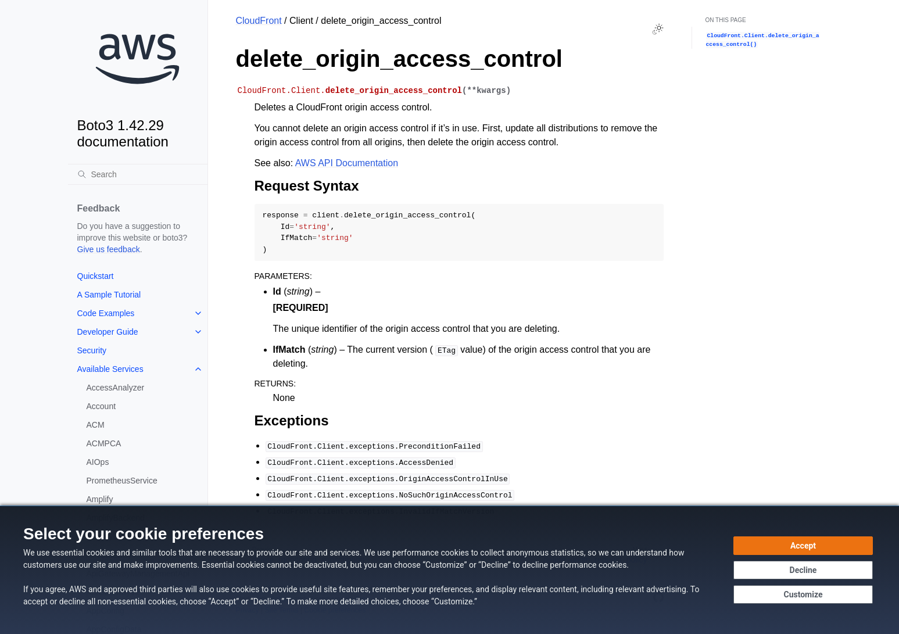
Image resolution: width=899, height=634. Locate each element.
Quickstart (95, 276)
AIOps (98, 462)
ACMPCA (104, 443)
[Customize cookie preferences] (803, 594)
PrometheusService (122, 480)
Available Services (110, 369)
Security (92, 350)
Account (101, 406)
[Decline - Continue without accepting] (803, 570)
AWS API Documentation (346, 163)
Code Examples (106, 313)
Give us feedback (108, 249)
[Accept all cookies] (803, 545)
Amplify (100, 499)
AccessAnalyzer (116, 387)
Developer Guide (107, 331)
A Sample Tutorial (109, 294)
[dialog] (449, 570)
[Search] (137, 174)
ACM (96, 424)
